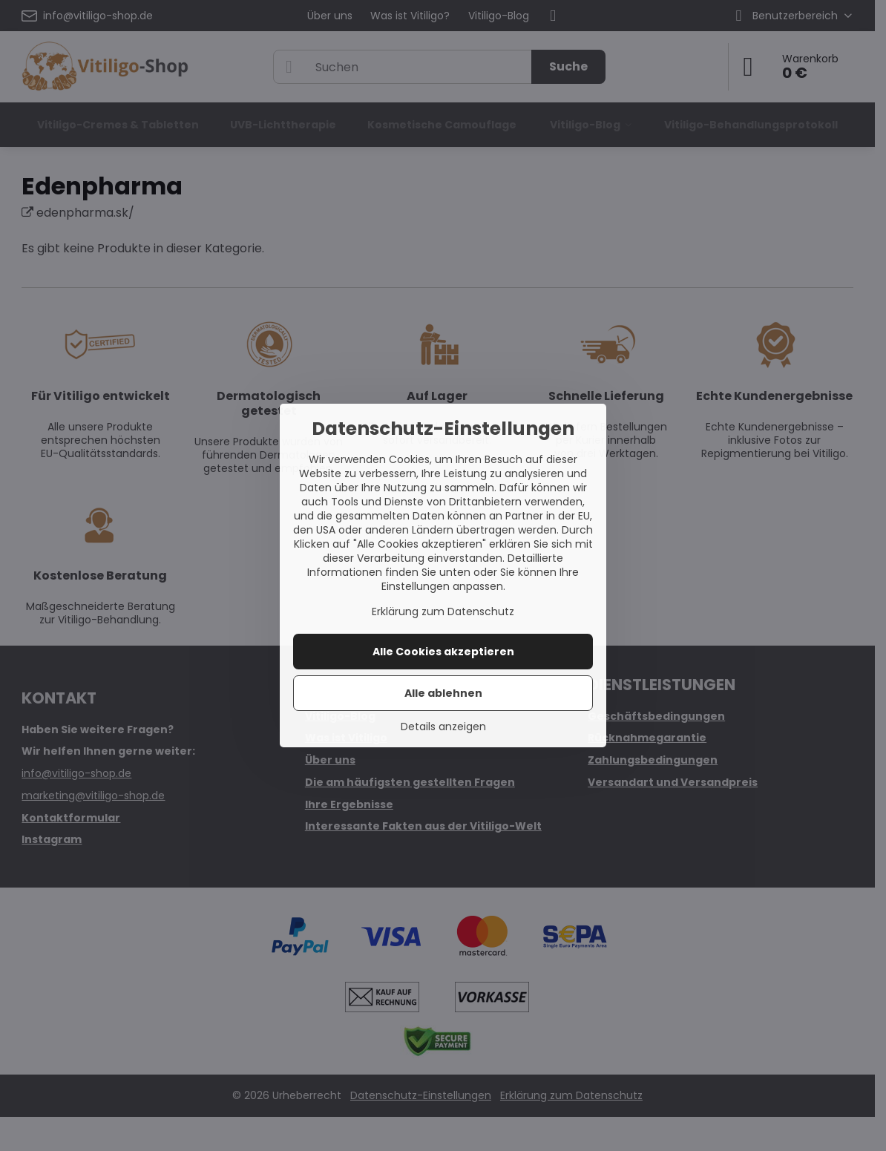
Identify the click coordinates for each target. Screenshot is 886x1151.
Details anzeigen (443, 727)
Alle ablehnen (443, 693)
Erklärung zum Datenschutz (443, 611)
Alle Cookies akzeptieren (443, 651)
